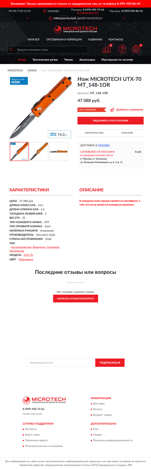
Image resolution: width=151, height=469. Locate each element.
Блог (96, 429)
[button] (87, 12)
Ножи (22, 59)
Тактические (16, 251)
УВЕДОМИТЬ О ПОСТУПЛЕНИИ (110, 121)
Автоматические (21, 247)
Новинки (95, 39)
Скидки (97, 435)
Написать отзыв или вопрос (75, 298)
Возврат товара (102, 415)
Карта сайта (32, 435)
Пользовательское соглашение (44, 446)
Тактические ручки (45, 59)
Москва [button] (104, 145)
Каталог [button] (34, 39)
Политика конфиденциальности (112, 440)
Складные (53, 247)
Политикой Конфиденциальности (94, 371)
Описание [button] (127, 133)
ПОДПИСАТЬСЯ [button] (110, 363)
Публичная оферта (36, 440)
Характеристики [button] (94, 133)
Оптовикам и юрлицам (64, 39)
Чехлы (68, 59)
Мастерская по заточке (117, 59)
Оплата (97, 409)
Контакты (115, 39)
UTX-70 (28, 255)
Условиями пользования (69, 374)
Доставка (99, 403)
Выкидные (39, 247)
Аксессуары (87, 59)
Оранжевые (26, 259)
